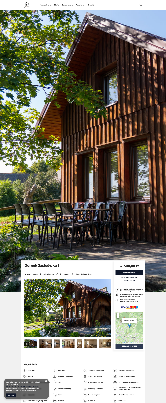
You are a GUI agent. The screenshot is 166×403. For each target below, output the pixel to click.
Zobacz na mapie (129, 346)
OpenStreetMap (132, 342)
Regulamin (80, 5)
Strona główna (45, 5)
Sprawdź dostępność (129, 277)
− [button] (118, 317)
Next (108, 308)
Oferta (56, 5)
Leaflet (124, 342)
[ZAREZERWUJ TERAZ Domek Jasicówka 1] (129, 272)
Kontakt (91, 5)
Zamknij (11, 395)
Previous (27, 308)
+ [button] (118, 314)
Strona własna (67, 5)
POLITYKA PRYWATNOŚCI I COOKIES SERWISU (22, 386)
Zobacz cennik (129, 280)
